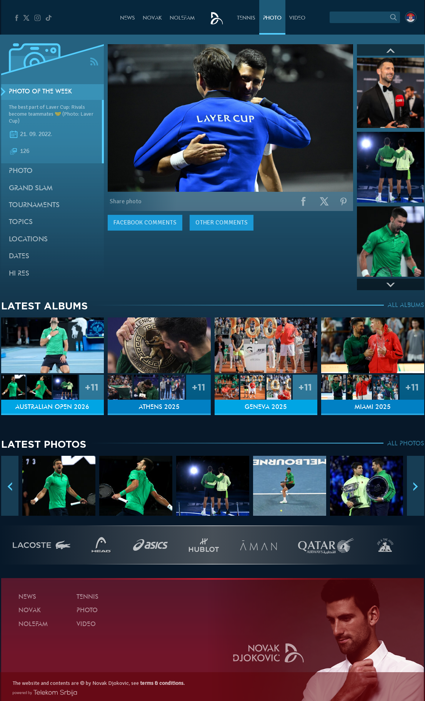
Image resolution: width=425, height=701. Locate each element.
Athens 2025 (159, 407)
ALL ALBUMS (406, 305)
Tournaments (34, 205)
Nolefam (182, 18)
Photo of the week (40, 92)
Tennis (246, 18)
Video (297, 18)
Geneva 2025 (266, 407)
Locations (28, 239)
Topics (21, 222)
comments (145, 222)
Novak (152, 18)
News (127, 18)
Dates (19, 256)
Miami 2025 (373, 407)
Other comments (221, 222)
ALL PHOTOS (405, 444)
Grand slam (31, 188)
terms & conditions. (162, 683)
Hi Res (19, 273)
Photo (272, 18)
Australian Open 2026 (52, 407)
